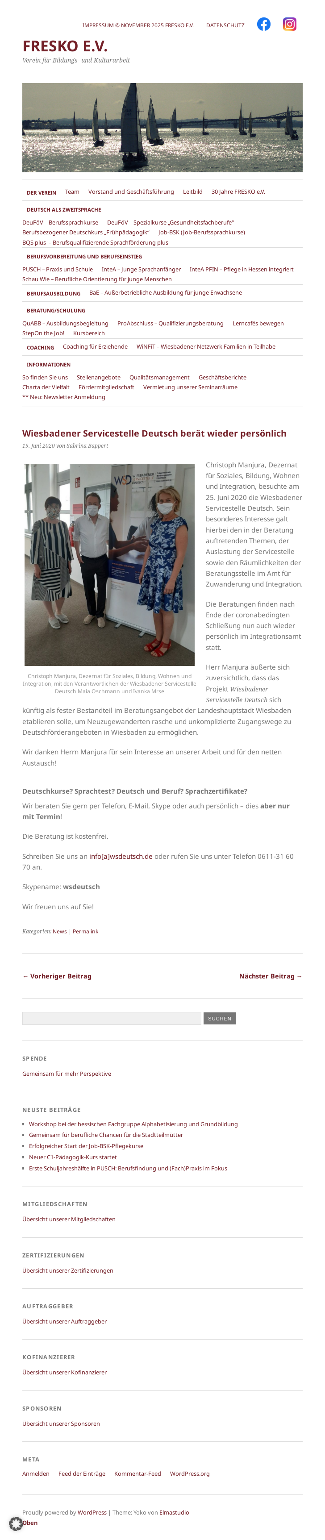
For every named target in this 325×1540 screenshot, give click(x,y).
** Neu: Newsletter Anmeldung (63, 397)
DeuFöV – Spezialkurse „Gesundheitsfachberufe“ (170, 222)
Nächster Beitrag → (271, 976)
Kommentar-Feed (137, 1473)
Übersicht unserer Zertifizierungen (67, 1270)
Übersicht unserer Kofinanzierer (64, 1372)
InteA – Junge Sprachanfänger (141, 269)
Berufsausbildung (53, 293)
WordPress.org (190, 1473)
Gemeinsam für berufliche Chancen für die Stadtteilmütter (106, 1135)
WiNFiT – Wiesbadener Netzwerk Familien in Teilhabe (206, 346)
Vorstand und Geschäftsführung (131, 191)
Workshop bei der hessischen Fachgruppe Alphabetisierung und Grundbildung (133, 1124)
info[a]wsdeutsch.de (121, 856)
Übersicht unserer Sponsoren (61, 1423)
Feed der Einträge (81, 1473)
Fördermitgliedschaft (106, 387)
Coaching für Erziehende (95, 346)
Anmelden (36, 1473)
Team (72, 191)
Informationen (49, 364)
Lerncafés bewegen (258, 323)
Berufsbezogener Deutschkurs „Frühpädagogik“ (86, 232)
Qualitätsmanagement (159, 377)
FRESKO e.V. (65, 45)
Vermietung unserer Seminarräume (190, 387)
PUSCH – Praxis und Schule (57, 269)
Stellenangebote (99, 377)
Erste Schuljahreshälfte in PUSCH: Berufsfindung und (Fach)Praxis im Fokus (128, 1168)
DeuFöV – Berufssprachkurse (60, 222)
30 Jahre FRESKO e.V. (238, 191)
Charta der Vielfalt (46, 387)
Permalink (85, 931)
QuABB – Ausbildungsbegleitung (65, 323)
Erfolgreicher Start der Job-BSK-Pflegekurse (86, 1146)
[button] (16, 1524)
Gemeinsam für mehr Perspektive (66, 1074)
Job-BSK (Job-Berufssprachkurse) (201, 232)
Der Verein (41, 192)
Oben (30, 1523)
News (60, 931)
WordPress (92, 1512)
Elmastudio (174, 1512)
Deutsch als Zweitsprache (64, 209)
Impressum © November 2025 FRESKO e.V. (138, 25)
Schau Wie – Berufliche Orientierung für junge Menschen (97, 279)
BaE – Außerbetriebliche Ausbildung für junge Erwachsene (165, 292)
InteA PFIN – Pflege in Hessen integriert (242, 269)
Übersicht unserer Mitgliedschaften (69, 1219)
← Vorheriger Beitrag (57, 976)
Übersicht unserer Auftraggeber (64, 1321)
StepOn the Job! (43, 333)
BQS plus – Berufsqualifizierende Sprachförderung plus (95, 242)
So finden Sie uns (45, 377)
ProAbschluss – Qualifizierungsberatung (170, 323)
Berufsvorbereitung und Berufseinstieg (84, 256)
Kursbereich (89, 333)
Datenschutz (225, 25)
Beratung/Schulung (56, 310)
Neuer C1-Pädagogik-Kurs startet (73, 1157)
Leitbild (193, 191)
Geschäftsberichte (222, 377)
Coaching (40, 347)
